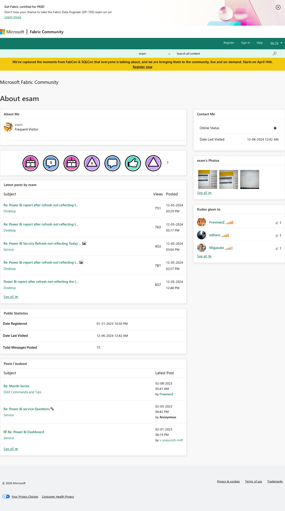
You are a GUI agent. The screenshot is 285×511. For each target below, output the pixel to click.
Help (260, 42)
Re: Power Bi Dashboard (26, 432)
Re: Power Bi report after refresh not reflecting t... (41, 205)
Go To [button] (275, 43)
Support (187, 31)
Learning (168, 31)
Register (229, 42)
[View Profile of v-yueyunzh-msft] (171, 440)
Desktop (10, 211)
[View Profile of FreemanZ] (166, 394)
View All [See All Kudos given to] (204, 256)
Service (9, 249)
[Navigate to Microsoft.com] (12, 31)
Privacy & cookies (228, 481)
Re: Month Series (16, 386)
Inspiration (93, 31)
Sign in (245, 42)
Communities (131, 31)
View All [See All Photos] (204, 192)
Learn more (12, 17)
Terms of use (253, 481)
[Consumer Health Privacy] (58, 496)
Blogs (151, 31)
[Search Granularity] (154, 53)
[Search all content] (227, 53)
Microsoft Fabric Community (29, 82)
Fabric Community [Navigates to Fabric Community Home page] (46, 31)
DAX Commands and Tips (22, 392)
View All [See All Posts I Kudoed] (11, 448)
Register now (142, 66)
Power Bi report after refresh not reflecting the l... (41, 281)
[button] (207, 179)
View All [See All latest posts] (11, 296)
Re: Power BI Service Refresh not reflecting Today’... (43, 243)
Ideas (111, 31)
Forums (73, 31)
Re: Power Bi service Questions (27, 409)
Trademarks (275, 481)
